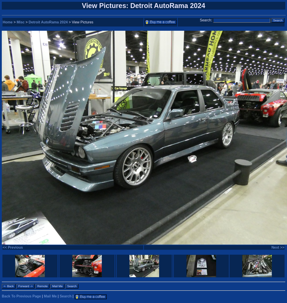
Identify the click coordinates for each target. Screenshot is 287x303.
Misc (21, 22)
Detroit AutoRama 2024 (48, 22)
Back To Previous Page (21, 296)
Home (7, 22)
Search (66, 296)
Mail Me (50, 296)
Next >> (277, 247)
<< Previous (13, 247)
